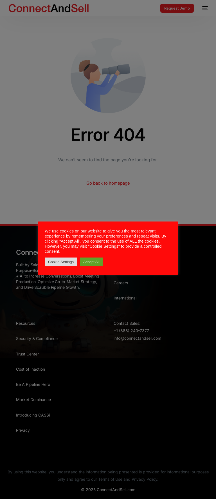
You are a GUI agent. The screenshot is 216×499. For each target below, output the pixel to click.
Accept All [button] (91, 262)
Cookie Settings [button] (61, 262)
